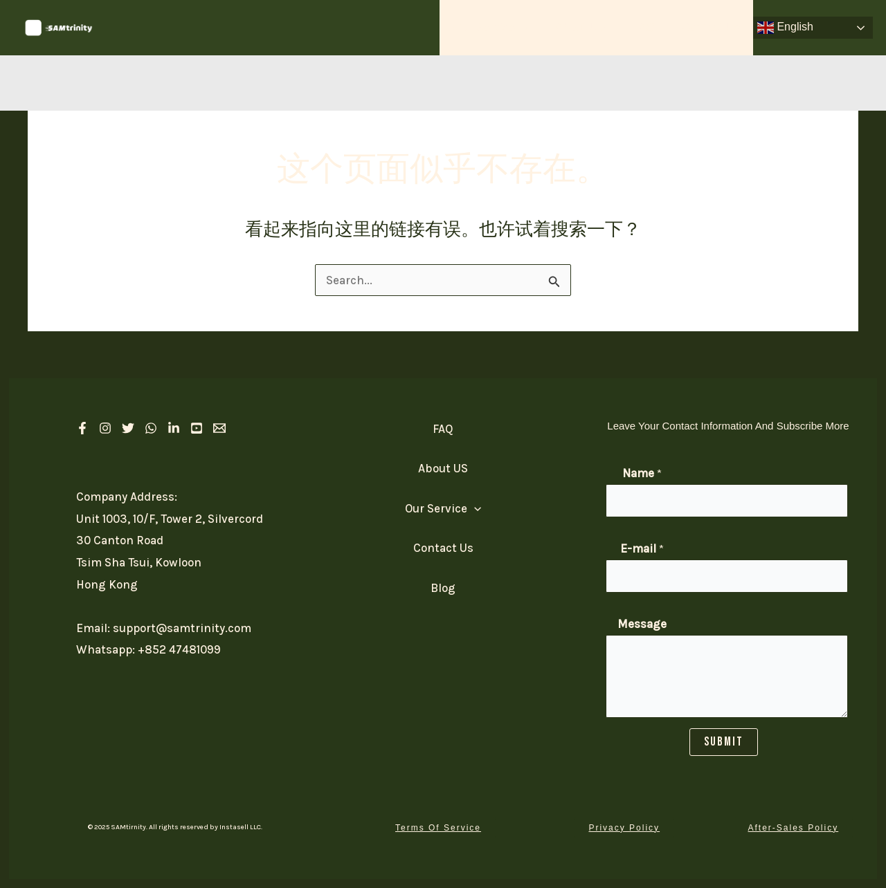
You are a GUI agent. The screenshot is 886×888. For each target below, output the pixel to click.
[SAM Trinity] (58, 26)
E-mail (642, 548)
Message (642, 624)
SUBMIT (723, 741)
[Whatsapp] (151, 428)
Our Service (500, 27)
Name (642, 473)
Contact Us (712, 27)
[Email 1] (219, 428)
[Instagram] (105, 428)
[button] (438, 827)
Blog (443, 588)
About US (587, 27)
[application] (532, 27)
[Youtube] (196, 428)
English (785, 27)
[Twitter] (128, 428)
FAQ (648, 27)
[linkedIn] (174, 428)
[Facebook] (82, 428)
